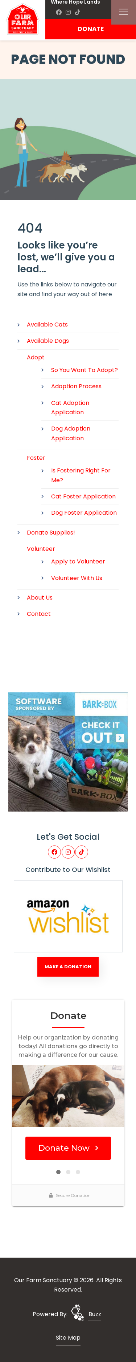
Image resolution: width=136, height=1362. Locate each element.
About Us (40, 597)
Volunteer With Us (76, 578)
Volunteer (41, 549)
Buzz (94, 1314)
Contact (39, 614)
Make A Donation (68, 966)
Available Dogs (48, 341)
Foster (36, 458)
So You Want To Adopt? (84, 370)
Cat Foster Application (83, 496)
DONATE (91, 29)
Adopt (36, 357)
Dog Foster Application (84, 513)
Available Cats (47, 324)
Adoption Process (76, 386)
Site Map (68, 1337)
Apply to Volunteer (78, 561)
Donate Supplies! (51, 532)
